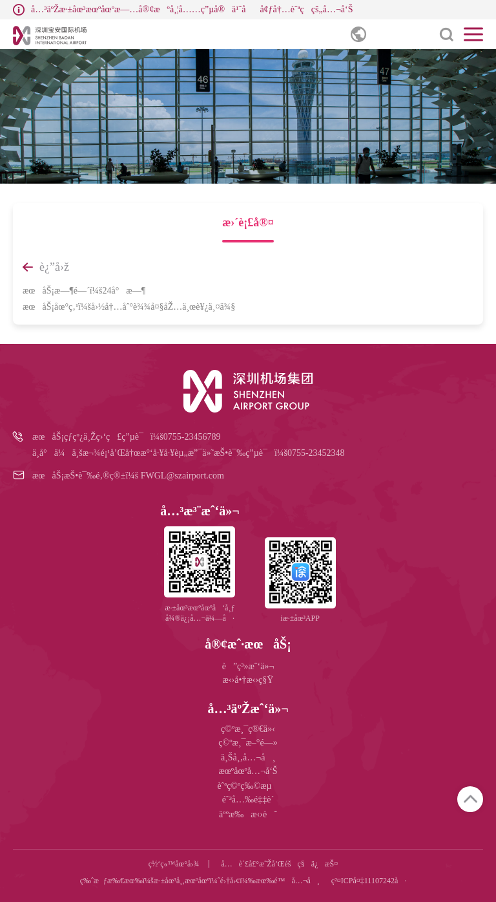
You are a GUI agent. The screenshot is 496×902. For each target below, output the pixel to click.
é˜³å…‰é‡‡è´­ (248, 799)
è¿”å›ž (46, 267)
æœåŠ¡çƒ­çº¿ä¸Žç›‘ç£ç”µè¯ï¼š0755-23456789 (126, 437)
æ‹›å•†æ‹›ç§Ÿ (248, 680)
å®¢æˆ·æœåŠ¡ (248, 644)
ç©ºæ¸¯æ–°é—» (247, 742)
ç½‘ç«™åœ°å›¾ (174, 864)
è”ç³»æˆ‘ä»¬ (248, 666)
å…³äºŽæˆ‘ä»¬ (247, 709)
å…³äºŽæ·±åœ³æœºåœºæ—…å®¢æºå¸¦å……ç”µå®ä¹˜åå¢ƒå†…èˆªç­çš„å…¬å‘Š (192, 9)
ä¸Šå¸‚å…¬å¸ (248, 757)
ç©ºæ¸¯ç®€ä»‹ (248, 729)
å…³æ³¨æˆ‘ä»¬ (199, 511)
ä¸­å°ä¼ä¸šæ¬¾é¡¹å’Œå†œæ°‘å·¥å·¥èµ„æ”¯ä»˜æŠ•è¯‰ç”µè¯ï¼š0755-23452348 (188, 453)
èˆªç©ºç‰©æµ (247, 786)
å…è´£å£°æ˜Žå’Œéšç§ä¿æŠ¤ (279, 864)
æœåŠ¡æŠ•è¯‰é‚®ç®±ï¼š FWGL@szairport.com (128, 475)
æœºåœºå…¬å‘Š (247, 771)
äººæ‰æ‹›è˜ (248, 814)
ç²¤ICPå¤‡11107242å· (368, 881)
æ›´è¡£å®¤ (247, 222)
